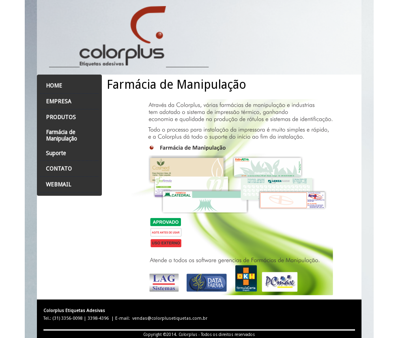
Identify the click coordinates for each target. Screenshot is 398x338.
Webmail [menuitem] (58, 184)
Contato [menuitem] (59, 168)
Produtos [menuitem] (61, 117)
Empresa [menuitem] (58, 101)
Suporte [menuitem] (56, 153)
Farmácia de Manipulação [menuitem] (61, 135)
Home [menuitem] (54, 85)
